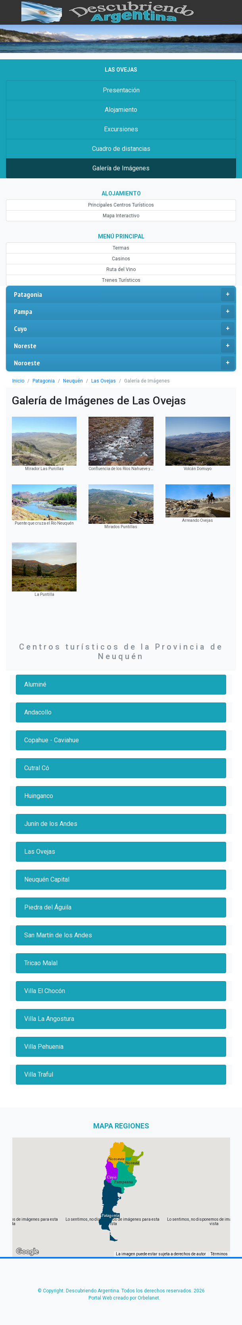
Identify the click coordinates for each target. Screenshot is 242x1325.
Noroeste (124, 363)
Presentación (121, 90)
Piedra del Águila (47, 907)
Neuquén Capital (46, 879)
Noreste (124, 346)
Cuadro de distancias (121, 148)
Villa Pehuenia (43, 1046)
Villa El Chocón (44, 991)
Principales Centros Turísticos (121, 205)
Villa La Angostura (49, 1019)
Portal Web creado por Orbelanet (123, 1298)
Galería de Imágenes (121, 168)
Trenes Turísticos (121, 280)
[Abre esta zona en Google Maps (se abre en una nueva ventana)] (27, 1252)
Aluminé (35, 684)
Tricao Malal (41, 963)
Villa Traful (38, 1074)
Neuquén (73, 381)
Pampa (124, 311)
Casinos (121, 258)
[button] (110, 1215)
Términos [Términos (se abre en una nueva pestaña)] (219, 1254)
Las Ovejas (103, 381)
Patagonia (124, 294)
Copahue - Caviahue (51, 740)
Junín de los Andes (50, 823)
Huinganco (38, 796)
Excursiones (121, 129)
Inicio (18, 381)
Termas (121, 248)
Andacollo (38, 712)
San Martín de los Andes (58, 935)
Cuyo (124, 329)
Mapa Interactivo (121, 216)
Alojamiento (121, 109)
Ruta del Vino (121, 269)
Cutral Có (36, 768)
